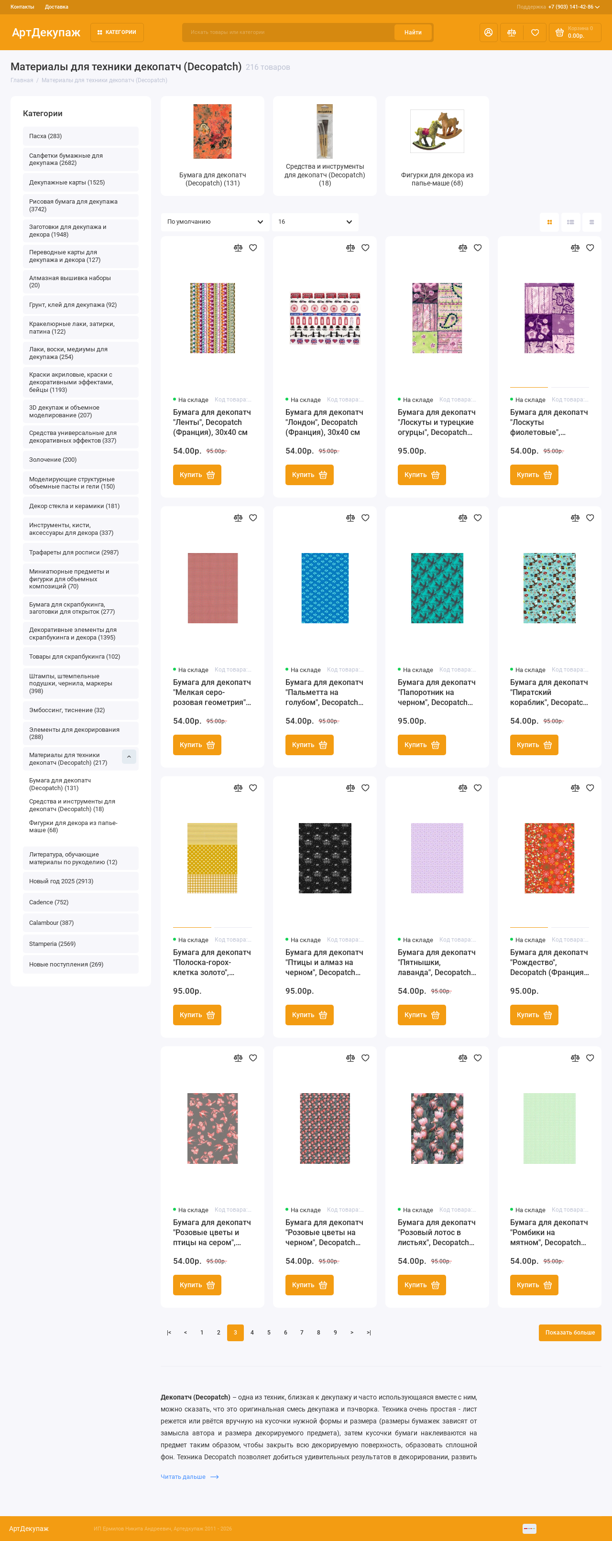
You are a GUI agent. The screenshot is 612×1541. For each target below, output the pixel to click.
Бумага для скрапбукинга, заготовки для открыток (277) (72, 608)
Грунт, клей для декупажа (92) (73, 304)
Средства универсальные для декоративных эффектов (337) (73, 436)
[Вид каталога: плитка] (549, 222)
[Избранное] (535, 32)
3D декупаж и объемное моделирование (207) (64, 411)
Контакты (22, 7)
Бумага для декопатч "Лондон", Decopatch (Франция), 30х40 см (324, 422)
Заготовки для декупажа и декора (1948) (68, 230)
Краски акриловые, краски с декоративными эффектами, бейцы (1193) (71, 382)
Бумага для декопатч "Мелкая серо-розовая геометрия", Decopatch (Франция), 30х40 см (212, 693)
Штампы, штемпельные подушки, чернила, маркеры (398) (70, 684)
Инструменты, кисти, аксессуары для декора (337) (71, 528)
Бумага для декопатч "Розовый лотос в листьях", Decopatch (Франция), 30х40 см (437, 1233)
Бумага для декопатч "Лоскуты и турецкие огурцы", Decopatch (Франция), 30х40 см (437, 423)
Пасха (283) (45, 136)
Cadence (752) (49, 902)
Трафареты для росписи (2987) (74, 552)
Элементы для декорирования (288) (74, 733)
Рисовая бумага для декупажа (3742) (73, 205)
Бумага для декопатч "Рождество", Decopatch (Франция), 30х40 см (549, 963)
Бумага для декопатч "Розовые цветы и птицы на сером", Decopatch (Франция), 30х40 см (212, 1233)
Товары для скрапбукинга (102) (74, 656)
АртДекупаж (46, 32)
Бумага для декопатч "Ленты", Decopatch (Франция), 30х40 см (212, 422)
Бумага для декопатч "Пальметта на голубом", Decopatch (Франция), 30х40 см (324, 693)
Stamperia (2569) (52, 943)
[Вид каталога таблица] (591, 222)
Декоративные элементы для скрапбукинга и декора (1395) (73, 633)
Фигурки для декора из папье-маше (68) (73, 826)
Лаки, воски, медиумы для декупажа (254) (68, 353)
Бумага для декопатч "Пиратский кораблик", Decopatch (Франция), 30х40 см (549, 693)
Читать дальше (190, 1476)
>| (369, 1332)
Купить (197, 475)
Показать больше (570, 1332)
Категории (117, 32)
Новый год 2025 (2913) (61, 881)
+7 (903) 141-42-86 (558, 7)
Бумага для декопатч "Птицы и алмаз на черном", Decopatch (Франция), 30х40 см (324, 963)
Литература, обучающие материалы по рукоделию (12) (73, 858)
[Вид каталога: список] (570, 222)
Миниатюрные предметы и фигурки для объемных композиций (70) (69, 579)
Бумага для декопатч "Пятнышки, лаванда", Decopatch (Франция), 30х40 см (437, 963)
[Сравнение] (512, 32)
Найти (413, 32)
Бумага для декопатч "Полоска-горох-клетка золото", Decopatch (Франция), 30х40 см (212, 963)
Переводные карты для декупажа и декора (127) (65, 256)
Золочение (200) (53, 459)
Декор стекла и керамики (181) (74, 506)
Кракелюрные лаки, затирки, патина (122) (72, 327)
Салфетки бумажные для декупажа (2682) (66, 159)
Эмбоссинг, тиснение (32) (67, 710)
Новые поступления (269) (66, 964)
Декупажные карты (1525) (67, 182)
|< (169, 1332)
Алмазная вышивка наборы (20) (70, 281)
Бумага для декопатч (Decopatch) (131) (60, 784)
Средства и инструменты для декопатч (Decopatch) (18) (72, 805)
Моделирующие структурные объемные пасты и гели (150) (72, 483)
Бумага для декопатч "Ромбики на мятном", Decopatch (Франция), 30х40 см (549, 1233)
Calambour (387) (51, 922)
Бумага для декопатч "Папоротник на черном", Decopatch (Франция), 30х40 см (437, 693)
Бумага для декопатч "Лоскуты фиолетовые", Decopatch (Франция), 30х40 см (549, 423)
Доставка (56, 7)
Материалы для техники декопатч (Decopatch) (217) (83, 757)
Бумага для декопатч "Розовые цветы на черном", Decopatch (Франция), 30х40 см (324, 1233)
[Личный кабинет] (489, 32)
